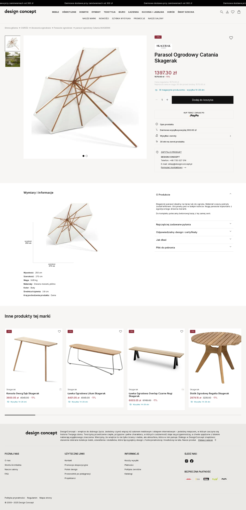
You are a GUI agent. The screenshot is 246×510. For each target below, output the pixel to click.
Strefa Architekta (13, 465)
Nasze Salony (155, 18)
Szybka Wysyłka (121, 18)
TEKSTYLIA (109, 12)
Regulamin (32, 497)
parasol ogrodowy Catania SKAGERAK (92, 28)
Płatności (129, 465)
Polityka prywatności (15, 497)
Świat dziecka (186, 12)
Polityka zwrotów (133, 469)
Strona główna (11, 28)
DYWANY (96, 12)
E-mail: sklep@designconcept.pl (176, 164)
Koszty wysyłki (132, 460)
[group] (12, 43)
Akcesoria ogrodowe (41, 28)
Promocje (139, 18)
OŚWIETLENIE (69, 12)
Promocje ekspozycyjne (76, 465)
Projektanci (70, 478)
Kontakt (68, 460)
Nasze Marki (89, 18)
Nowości (104, 18)
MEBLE (55, 12)
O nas (8, 460)
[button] (83, 156)
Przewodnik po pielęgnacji (78, 473)
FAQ (7, 473)
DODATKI (83, 12)
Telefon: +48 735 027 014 (173, 160)
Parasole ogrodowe (63, 28)
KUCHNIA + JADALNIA (153, 12)
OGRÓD (171, 12)
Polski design (71, 469)
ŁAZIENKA (133, 12)
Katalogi (128, 473)
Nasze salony (11, 469)
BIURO (122, 12)
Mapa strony (46, 497)
